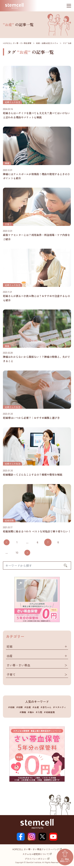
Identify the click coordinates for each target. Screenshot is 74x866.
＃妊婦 (19, 707)
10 (17, 552)
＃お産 (35, 707)
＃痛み (30, 712)
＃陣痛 (22, 712)
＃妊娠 (11, 707)
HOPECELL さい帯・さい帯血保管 (17, 43)
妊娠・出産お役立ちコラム (47, 43)
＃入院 (39, 712)
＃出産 (27, 707)
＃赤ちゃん (45, 707)
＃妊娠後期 (49, 712)
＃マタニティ (59, 707)
